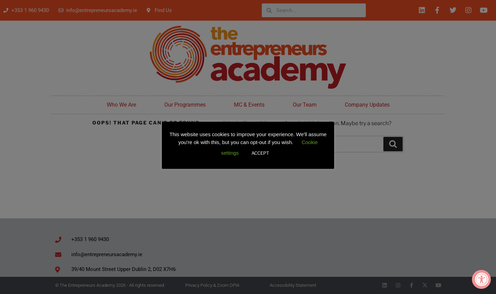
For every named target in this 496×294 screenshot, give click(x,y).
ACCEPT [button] (260, 153)
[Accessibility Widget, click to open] (481, 279)
